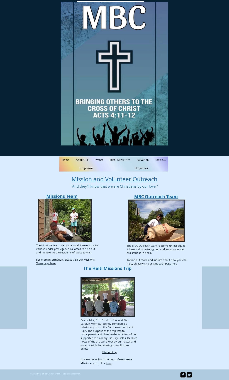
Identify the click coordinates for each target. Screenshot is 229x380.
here (108, 363)
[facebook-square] (183, 375)
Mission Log (109, 352)
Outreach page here (165, 263)
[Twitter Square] (189, 375)
